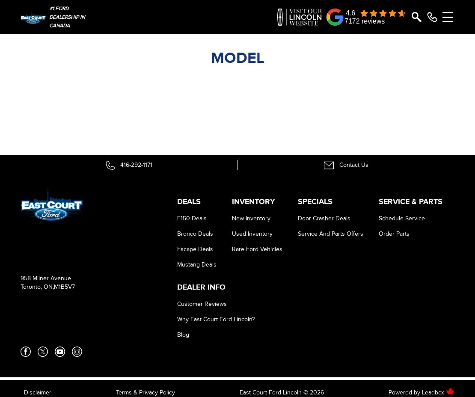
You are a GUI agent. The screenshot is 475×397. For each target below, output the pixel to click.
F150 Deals (192, 218)
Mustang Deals (197, 264)
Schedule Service (402, 218)
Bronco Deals (195, 233)
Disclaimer (37, 392)
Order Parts (394, 233)
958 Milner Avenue (46, 278)
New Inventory (251, 218)
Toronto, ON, (37, 286)
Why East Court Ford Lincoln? (216, 319)
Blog (183, 334)
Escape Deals (195, 249)
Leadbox (438, 392)
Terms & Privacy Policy (145, 392)
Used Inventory (252, 233)
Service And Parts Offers (330, 233)
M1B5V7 (64, 286)
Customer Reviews (202, 304)
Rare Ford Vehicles (257, 249)
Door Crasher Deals (324, 218)
